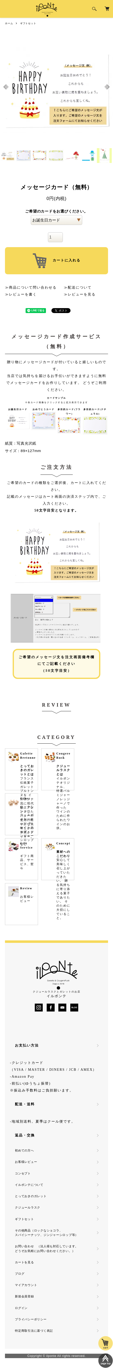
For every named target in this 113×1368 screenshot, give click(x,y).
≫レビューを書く (21, 294)
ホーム (9, 23)
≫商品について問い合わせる (31, 287)
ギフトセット (28, 23)
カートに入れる (56, 260)
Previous (5, 86)
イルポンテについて (29, 1185)
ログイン (21, 1308)
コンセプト (23, 1173)
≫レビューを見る (80, 294)
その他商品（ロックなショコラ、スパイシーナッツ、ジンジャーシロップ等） (46, 1233)
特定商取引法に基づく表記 (34, 1330)
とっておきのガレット (31, 1196)
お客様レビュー (26, 1162)
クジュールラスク (27, 1207)
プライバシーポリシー (31, 1319)
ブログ (19, 1273)
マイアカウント (26, 1285)
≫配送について (78, 287)
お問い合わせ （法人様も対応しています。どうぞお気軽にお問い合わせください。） (46, 1248)
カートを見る (24, 1262)
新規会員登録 (24, 1296)
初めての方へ (24, 1150)
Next (107, 86)
